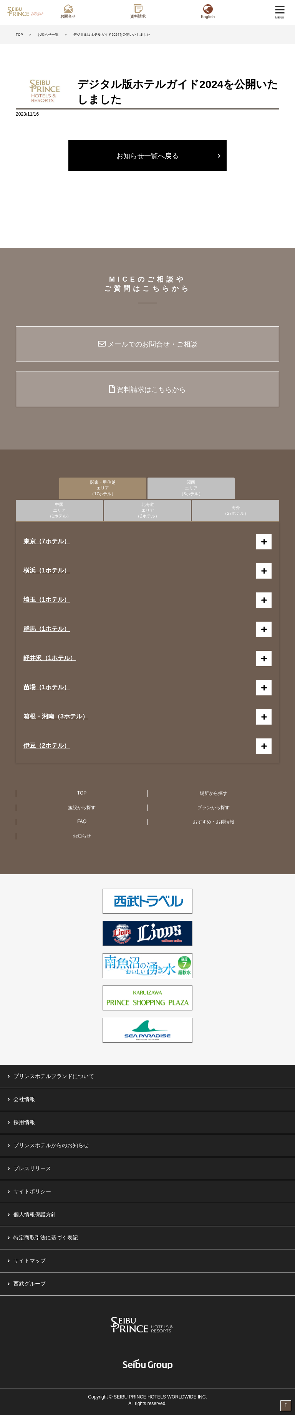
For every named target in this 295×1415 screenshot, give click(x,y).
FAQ (81, 821)
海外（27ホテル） (236, 510)
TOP (19, 34)
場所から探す (213, 793)
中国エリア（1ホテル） (59, 510)
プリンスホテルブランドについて (53, 1076)
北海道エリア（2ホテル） (147, 510)
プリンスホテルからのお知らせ (51, 1145)
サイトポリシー (32, 1191)
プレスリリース (32, 1168)
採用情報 (24, 1122)
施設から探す (82, 807)
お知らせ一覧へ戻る (147, 156)
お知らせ (82, 836)
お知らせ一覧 (48, 34)
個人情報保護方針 (34, 1214)
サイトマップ (29, 1260)
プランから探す (213, 807)
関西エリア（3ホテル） (191, 488)
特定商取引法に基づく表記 (45, 1237)
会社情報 (24, 1099)
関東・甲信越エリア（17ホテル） (103, 488)
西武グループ (29, 1284)
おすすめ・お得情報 (213, 821)
